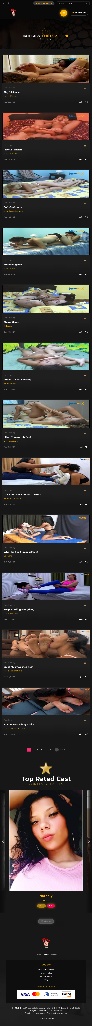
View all (46, 921)
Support (46, 954)
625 (41, 906)
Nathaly (19, 498)
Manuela (14, 613)
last (60, 750)
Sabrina (13, 383)
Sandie (11, 556)
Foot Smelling (9, 88)
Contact (54, 954)
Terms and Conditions (46, 970)
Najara (7, 96)
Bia (13, 268)
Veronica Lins (9, 498)
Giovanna (19, 211)
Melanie (13, 96)
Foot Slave (8, 720)
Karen (6, 383)
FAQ (46, 980)
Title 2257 (38, 954)
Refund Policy (46, 976)
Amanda (8, 268)
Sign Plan (79, 12)
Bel (5, 556)
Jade (6, 326)
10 (51, 906)
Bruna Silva (8, 728)
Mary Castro (9, 153)
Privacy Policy (46, 973)
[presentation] (3, 841)
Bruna (6, 613)
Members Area (44, 3)
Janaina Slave (16, 671)
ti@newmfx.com (38, 1013)
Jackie (15, 441)
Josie (17, 153)
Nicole (7, 671)
